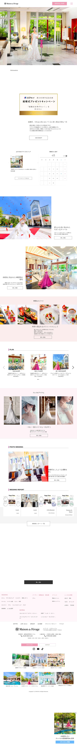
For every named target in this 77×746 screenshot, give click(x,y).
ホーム (3, 598)
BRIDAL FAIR (59, 3)
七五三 (66, 601)
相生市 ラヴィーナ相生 (56, 661)
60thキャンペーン (56, 601)
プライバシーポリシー (50, 623)
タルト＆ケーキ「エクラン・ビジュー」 (29, 613)
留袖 (70, 598)
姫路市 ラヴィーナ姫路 (20, 661)
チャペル (4, 601)
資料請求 (32, 623)
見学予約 (15, 623)
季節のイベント (55, 598)
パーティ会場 (10, 601)
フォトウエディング (16, 605)
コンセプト (17, 598)
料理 (20, 601)
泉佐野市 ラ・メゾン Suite (47, 679)
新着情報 (4, 608)
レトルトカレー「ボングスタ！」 (48, 616)
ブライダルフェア (10, 598)
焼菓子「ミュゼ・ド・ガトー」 (48, 613)
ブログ (24, 605)
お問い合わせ (24, 623)
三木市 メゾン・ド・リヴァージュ (29, 679)
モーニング (71, 601)
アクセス (61, 623)
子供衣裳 (72, 605)
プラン (9, 605)
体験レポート (25, 598)
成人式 (66, 598)
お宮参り (67, 605)
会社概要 (40, 623)
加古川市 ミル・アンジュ (11, 679)
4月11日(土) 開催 (65, 742)
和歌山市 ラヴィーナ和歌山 (65, 679)
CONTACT (47, 644)
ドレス (15, 601)
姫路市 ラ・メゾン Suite (38, 661)
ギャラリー (4, 605)
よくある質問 (10, 608)
